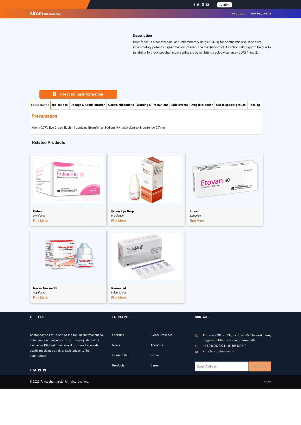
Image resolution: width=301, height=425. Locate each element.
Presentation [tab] (40, 105)
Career (155, 365)
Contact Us (120, 355)
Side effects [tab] (179, 105)
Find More (40, 221)
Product (238, 13)
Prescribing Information (78, 94)
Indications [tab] (60, 105)
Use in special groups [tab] (231, 105)
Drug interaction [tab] (202, 105)
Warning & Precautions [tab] (152, 105)
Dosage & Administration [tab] (88, 105)
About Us (156, 345)
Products (118, 365)
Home (154, 355)
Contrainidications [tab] (121, 105)
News (116, 345)
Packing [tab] (254, 105)
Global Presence (161, 335)
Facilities (118, 335)
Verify (224, 4)
